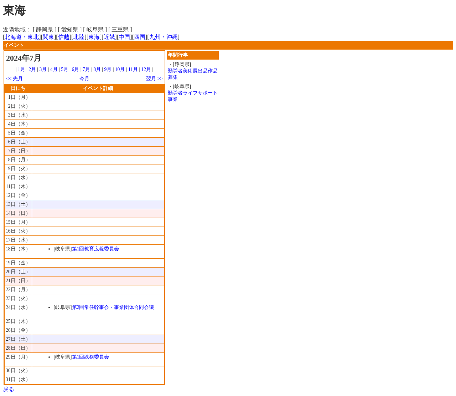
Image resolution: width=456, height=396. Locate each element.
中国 (124, 37)
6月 (75, 69)
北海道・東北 (22, 37)
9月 (108, 69)
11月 (133, 69)
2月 (32, 69)
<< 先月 (14, 78)
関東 (48, 37)
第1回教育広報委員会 (95, 249)
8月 (97, 69)
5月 (64, 69)
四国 (139, 37)
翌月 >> (154, 78)
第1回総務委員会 (90, 357)
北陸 (78, 37)
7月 (86, 69)
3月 (43, 69)
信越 (63, 37)
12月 (146, 69)
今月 (84, 78)
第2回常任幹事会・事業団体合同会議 (113, 307)
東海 (94, 37)
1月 (21, 69)
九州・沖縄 (163, 37)
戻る (8, 389)
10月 (120, 69)
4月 (54, 69)
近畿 (109, 37)
